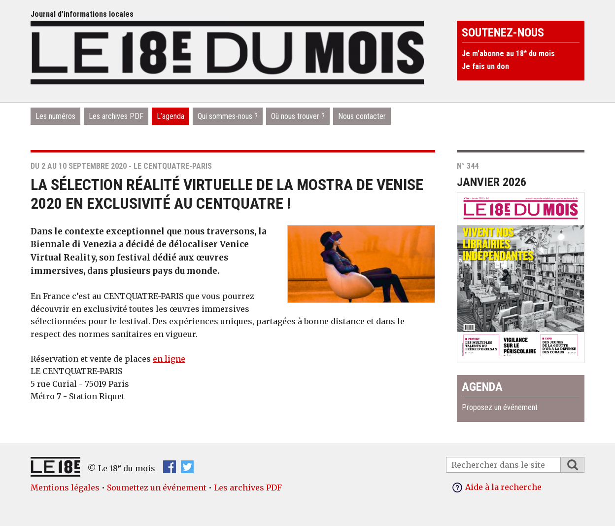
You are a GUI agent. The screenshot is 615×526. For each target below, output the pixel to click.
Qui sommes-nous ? (228, 116)
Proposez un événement (500, 407)
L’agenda (170, 116)
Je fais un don (485, 66)
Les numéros (55, 116)
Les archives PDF (116, 116)
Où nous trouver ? (298, 116)
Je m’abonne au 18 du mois (508, 53)
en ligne (169, 359)
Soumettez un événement (156, 487)
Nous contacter (362, 116)
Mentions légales (65, 487)
